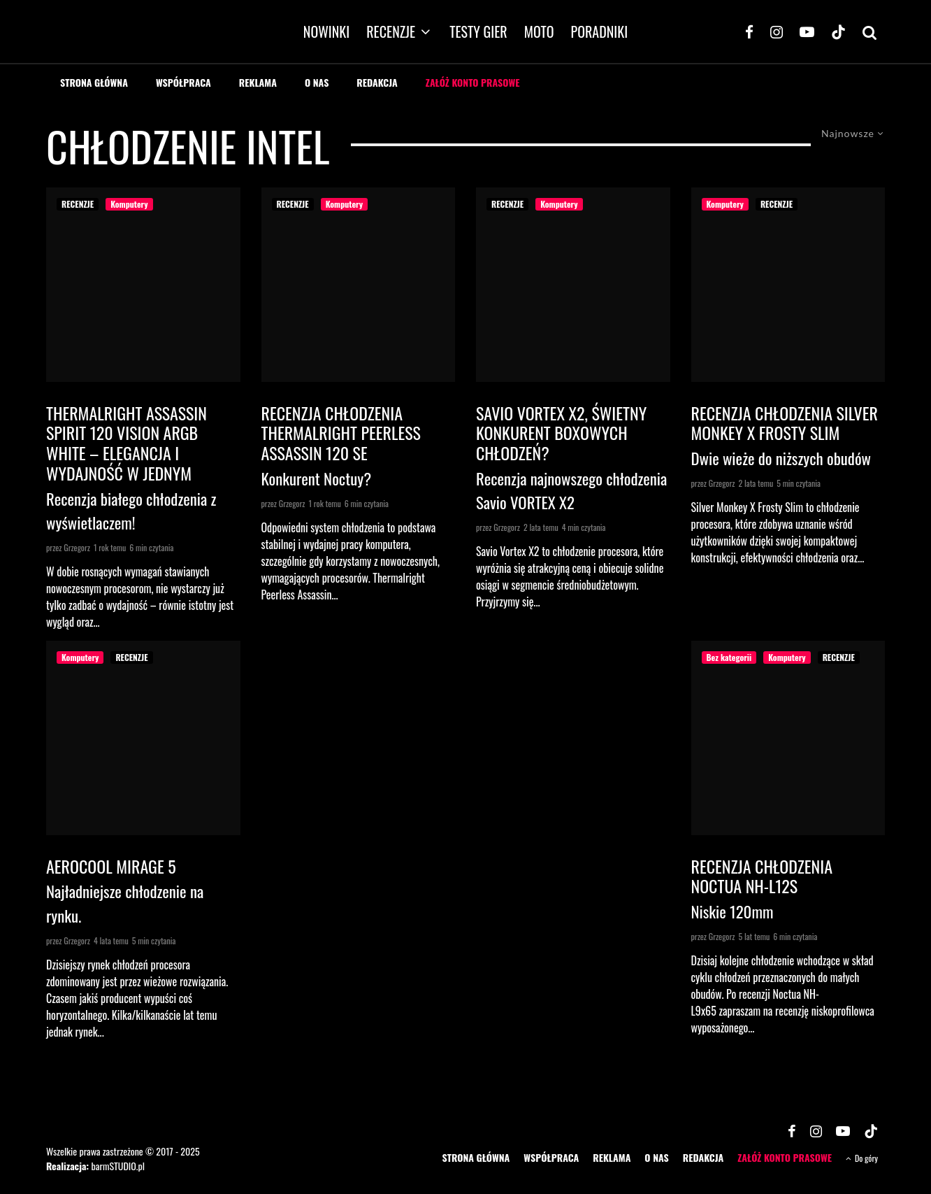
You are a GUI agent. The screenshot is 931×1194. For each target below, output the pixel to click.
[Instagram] (776, 31)
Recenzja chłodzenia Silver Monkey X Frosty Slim (784, 423)
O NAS (317, 82)
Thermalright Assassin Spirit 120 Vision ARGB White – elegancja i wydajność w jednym (126, 443)
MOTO (539, 31)
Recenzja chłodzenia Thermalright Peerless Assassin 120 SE (341, 433)
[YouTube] (807, 31)
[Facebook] (749, 31)
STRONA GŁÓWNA (94, 82)
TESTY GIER (478, 31)
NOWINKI (326, 31)
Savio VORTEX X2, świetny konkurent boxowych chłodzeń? (561, 433)
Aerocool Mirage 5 (111, 866)
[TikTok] (838, 31)
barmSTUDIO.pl (117, 1165)
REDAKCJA (377, 82)
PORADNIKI (599, 31)
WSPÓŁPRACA (183, 82)
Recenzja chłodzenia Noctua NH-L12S (762, 876)
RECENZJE (390, 31)
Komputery (128, 204)
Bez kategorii (729, 657)
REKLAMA (258, 82)
